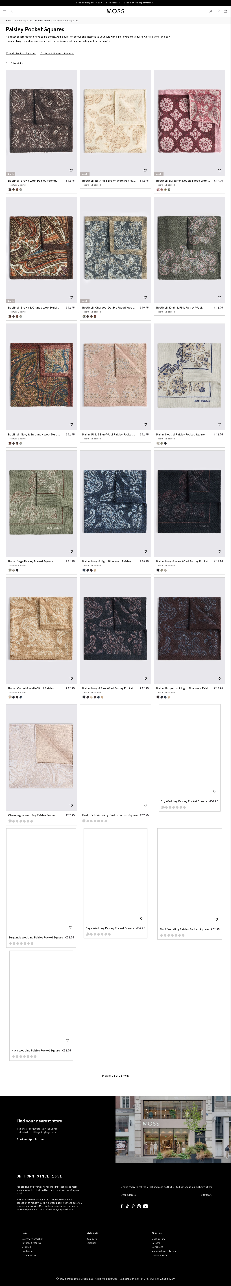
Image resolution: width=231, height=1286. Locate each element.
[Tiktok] (127, 1205)
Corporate (157, 1246)
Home (9, 20)
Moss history (158, 1239)
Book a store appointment (138, 3)
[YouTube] (145, 1205)
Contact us (28, 1251)
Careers (156, 1242)
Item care (92, 1239)
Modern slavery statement (165, 1251)
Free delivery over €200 (89, 2)
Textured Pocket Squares (57, 53)
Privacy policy (29, 1255)
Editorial (91, 1242)
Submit (206, 1194)
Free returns (113, 2)
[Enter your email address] (160, 1195)
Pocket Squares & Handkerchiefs (32, 20)
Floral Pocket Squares (21, 53)
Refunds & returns (31, 1242)
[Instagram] (139, 1205)
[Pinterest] (133, 1205)
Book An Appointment (31, 1139)
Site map (26, 1246)
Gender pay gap (160, 1255)
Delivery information (32, 1239)
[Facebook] (121, 1205)
